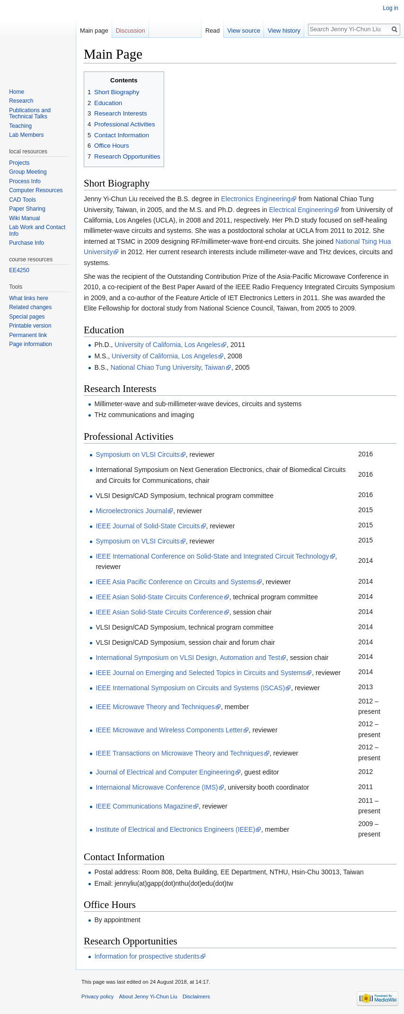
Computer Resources (35, 190)
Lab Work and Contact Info (37, 230)
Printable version (30, 325)
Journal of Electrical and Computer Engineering (165, 772)
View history (284, 30)
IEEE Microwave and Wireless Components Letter (169, 730)
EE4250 (19, 270)
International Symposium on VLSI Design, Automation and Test (188, 657)
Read (212, 30)
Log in (390, 8)
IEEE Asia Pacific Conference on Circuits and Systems (175, 582)
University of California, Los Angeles (167, 344)
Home (16, 92)
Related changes (30, 307)
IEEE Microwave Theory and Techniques (155, 707)
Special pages (26, 316)
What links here (28, 298)
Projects (19, 163)
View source (244, 30)
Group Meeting (27, 172)
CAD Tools (22, 199)
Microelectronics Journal (131, 511)
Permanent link (28, 335)
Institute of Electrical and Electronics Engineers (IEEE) (175, 829)
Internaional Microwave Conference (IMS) (157, 787)
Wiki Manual (24, 218)
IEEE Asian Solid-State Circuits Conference (159, 597)
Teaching (20, 126)
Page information (30, 344)
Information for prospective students (147, 956)
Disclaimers (196, 996)
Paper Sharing (27, 208)
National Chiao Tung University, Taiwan (168, 367)
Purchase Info (26, 243)
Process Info (25, 181)
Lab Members (26, 135)
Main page (94, 30)
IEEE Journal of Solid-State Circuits (148, 526)
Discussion (130, 30)
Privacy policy (97, 996)
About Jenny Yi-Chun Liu (148, 996)
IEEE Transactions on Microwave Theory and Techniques (179, 753)
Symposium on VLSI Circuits (137, 454)
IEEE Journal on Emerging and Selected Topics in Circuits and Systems (201, 672)
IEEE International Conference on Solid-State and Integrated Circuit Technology (212, 556)
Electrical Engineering (301, 209)
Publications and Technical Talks (30, 113)
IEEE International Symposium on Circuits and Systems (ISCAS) (190, 688)
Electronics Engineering (255, 199)
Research (21, 101)
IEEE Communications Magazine (144, 806)
